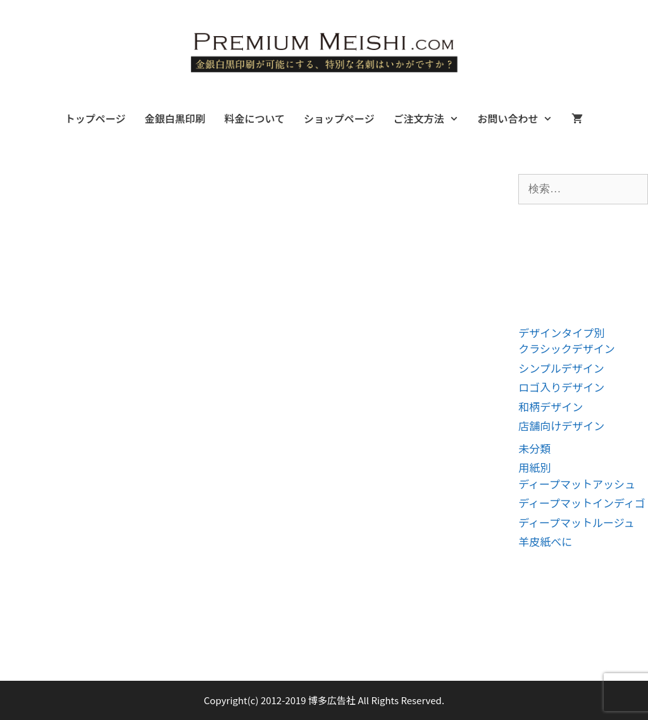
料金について (254, 118)
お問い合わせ (519, 118)
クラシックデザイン (566, 348)
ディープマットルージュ (576, 522)
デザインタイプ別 (561, 332)
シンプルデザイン (561, 368)
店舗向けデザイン (561, 425)
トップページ (95, 118)
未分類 (534, 448)
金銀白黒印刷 (174, 118)
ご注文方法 (431, 118)
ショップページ (339, 118)
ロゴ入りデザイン (561, 387)
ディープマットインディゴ (581, 503)
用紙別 (534, 467)
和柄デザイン (550, 406)
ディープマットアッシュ (576, 484)
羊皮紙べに (545, 541)
